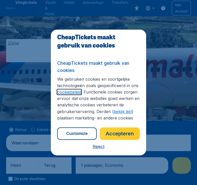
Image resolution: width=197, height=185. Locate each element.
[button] (98, 146)
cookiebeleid (69, 92)
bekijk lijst (123, 111)
